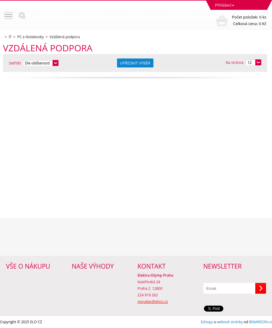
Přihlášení (223, 5)
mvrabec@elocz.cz (153, 301)
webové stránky (230, 321)
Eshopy (207, 321)
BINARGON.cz (260, 321)
